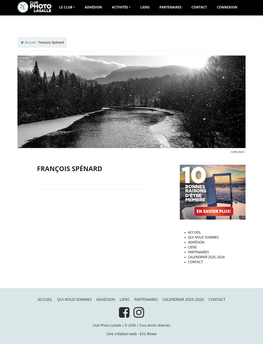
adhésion (93, 7)
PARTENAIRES (170, 7)
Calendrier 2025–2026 (206, 257)
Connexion (227, 7)
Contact (199, 7)
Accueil (28, 42)
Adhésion (196, 242)
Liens (145, 7)
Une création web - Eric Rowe (131, 333)
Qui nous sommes (203, 237)
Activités (120, 7)
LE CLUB (65, 7)
